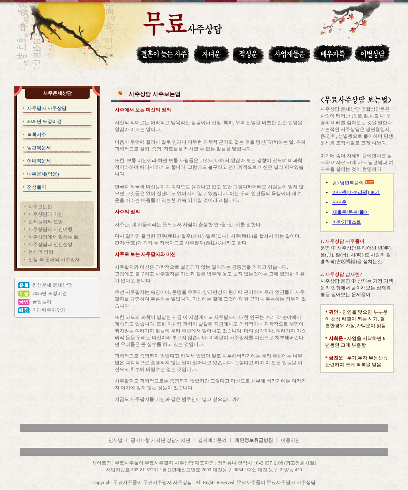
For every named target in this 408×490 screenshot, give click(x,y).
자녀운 (339, 202)
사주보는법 (40, 206)
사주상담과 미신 (45, 214)
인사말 (115, 440)
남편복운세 (39, 147)
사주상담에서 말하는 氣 (53, 237)
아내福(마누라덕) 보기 (356, 192)
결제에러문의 (212, 440)
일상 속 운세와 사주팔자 (54, 259)
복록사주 (36, 134)
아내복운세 (39, 161)
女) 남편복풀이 (348, 182)
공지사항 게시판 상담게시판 (161, 440)
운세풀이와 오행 (45, 222)
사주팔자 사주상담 (47, 108)
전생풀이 (36, 187)
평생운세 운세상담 (52, 285)
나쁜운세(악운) (43, 174)
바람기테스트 (346, 222)
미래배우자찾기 (49, 310)
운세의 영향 (40, 252)
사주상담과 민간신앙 (50, 244)
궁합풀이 (41, 302)
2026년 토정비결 (44, 121)
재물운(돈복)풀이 (350, 212)
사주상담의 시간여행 (50, 229)
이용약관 (290, 440)
